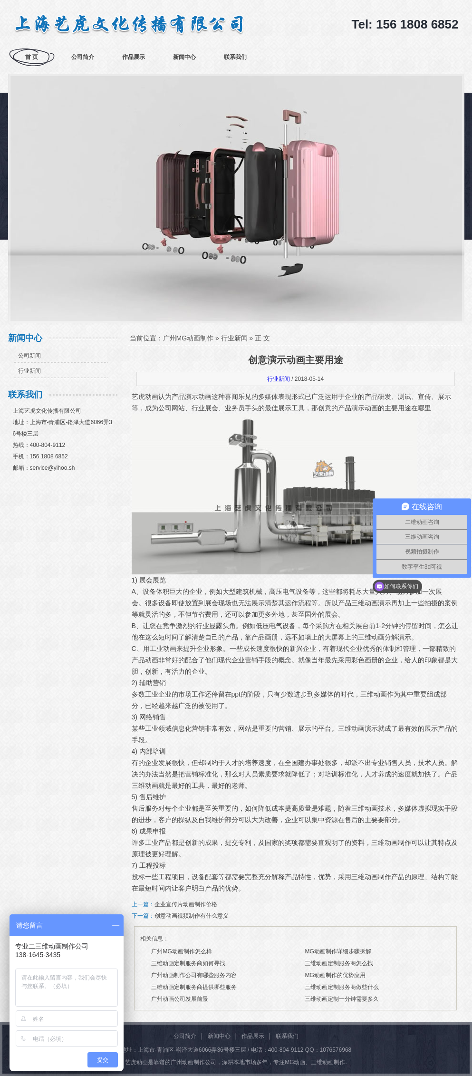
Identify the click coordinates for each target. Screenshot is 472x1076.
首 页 (31, 57)
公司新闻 (29, 355)
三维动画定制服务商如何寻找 (188, 963)
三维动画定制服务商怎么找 (339, 963)
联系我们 (235, 57)
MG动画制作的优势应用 (335, 975)
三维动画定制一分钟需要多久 (342, 999)
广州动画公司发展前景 (179, 999)
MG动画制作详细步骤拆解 (338, 951)
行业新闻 (29, 371)
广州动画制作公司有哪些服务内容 (194, 975)
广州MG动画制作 (188, 338)
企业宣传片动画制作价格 (185, 904)
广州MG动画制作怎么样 (181, 951)
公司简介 (82, 57)
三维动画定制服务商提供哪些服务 (194, 987)
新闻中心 (184, 57)
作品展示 (133, 57)
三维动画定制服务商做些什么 (342, 987)
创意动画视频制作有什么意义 (191, 915)
